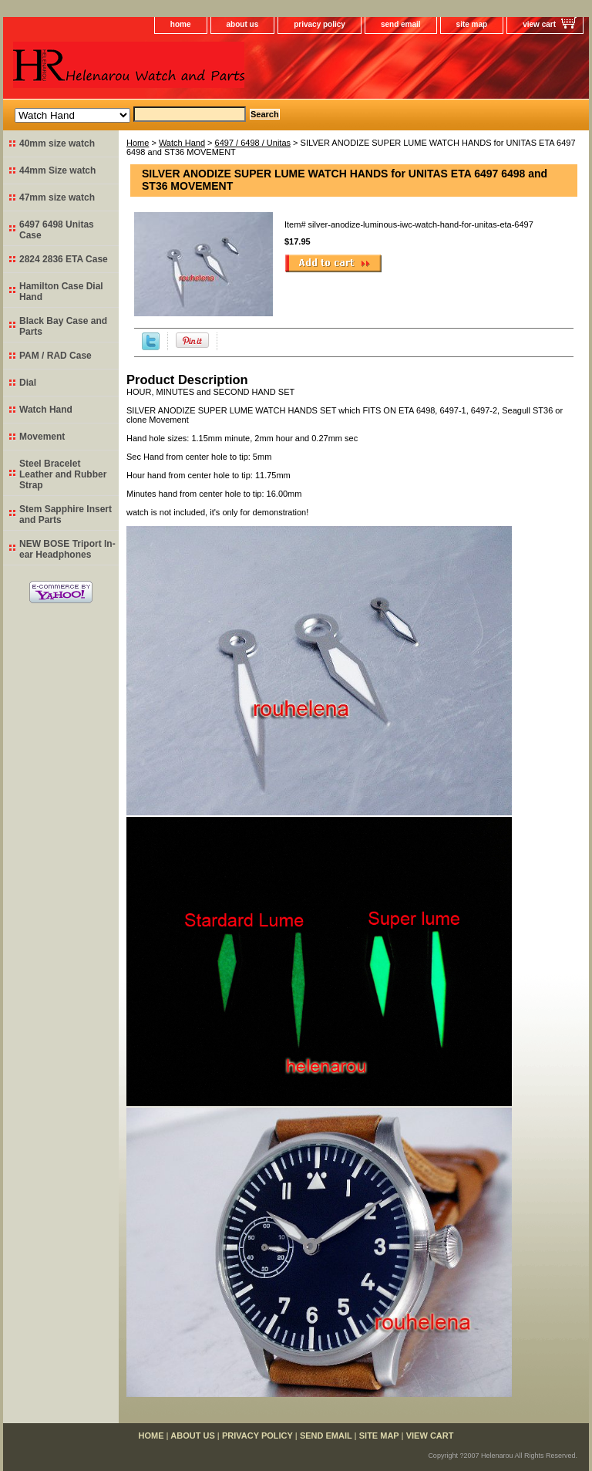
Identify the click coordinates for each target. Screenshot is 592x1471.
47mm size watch (57, 197)
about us (243, 24)
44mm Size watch (57, 170)
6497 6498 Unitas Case (56, 230)
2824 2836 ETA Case (63, 259)
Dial (27, 382)
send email (401, 24)
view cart (539, 24)
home (180, 24)
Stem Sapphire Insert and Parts (65, 514)
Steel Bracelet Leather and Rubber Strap (62, 474)
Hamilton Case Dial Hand (61, 291)
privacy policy (319, 24)
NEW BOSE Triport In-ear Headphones (67, 549)
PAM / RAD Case (55, 355)
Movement (42, 436)
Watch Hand (182, 142)
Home (137, 142)
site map (472, 24)
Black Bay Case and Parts (63, 326)
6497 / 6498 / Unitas (253, 142)
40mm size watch (57, 143)
